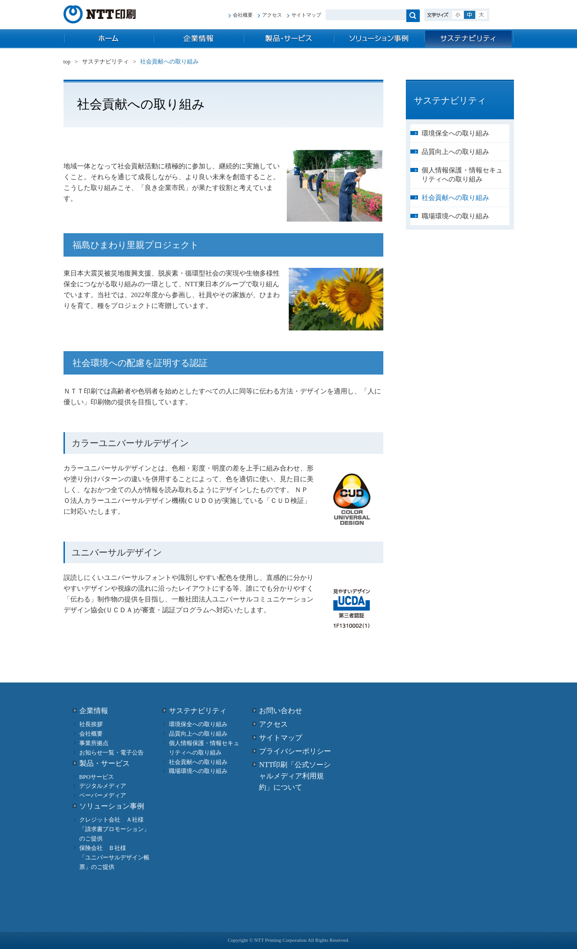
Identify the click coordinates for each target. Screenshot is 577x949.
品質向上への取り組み (455, 151)
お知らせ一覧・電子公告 (111, 752)
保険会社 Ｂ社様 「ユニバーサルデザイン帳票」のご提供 (114, 857)
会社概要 (243, 15)
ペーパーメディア (102, 795)
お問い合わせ (280, 710)
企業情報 (199, 38)
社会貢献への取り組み (455, 197)
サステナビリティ (469, 38)
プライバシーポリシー (295, 751)
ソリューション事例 (379, 38)
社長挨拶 (91, 724)
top (109, 38)
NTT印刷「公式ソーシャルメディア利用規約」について (295, 776)
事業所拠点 (94, 743)
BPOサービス (96, 776)
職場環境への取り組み (455, 216)
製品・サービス (289, 38)
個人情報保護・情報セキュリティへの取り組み (462, 175)
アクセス (272, 15)
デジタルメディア (102, 785)
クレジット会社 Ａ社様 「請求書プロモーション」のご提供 (114, 829)
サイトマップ (306, 15)
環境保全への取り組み (455, 133)
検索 (413, 15)
